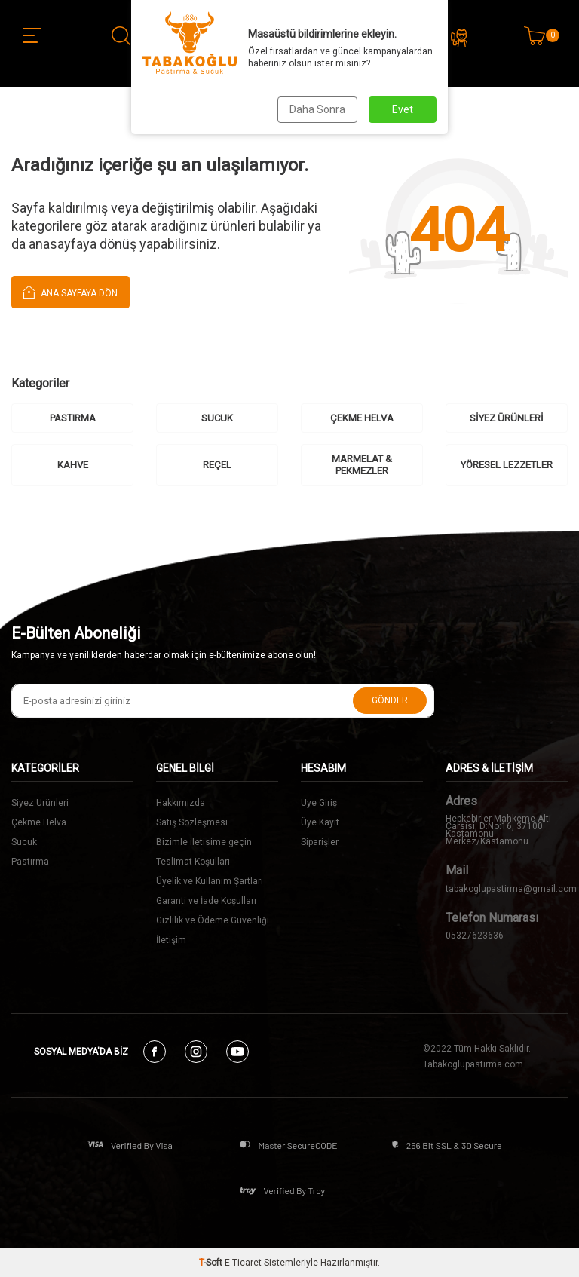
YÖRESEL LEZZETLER (507, 464)
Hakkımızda (180, 803)
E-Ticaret (243, 1262)
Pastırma (30, 861)
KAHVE (72, 464)
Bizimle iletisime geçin (204, 842)
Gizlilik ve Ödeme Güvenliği (212, 920)
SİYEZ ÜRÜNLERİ (507, 418)
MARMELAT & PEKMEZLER (362, 464)
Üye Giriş (319, 803)
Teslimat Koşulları (193, 861)
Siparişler (320, 842)
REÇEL (217, 464)
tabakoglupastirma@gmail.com (507, 888)
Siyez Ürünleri (40, 803)
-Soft (212, 1262)
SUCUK (217, 418)
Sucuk (24, 842)
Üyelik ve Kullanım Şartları (209, 881)
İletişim (171, 940)
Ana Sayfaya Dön (70, 291)
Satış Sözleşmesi (192, 822)
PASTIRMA (73, 418)
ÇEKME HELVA (362, 418)
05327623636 (475, 935)
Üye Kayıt (320, 822)
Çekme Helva (38, 822)
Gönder (390, 700)
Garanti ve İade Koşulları (206, 901)
